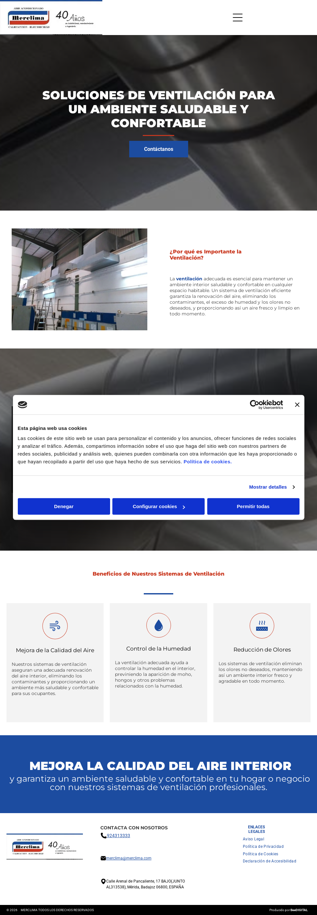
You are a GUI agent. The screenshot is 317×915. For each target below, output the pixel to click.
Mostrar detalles (268, 487)
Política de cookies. (208, 462)
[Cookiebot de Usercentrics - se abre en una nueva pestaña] (254, 404)
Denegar (64, 506)
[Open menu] (238, 17)
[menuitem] (253, 839)
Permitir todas (253, 506)
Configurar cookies (159, 506)
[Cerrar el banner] (297, 404)
